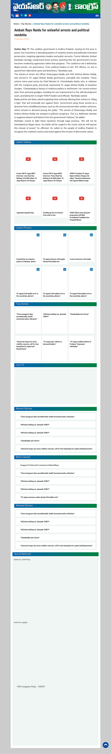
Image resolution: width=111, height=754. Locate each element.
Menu (97, 16)
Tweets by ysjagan (20, 622)
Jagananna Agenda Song (25, 213)
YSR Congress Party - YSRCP (31, 686)
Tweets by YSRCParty (22, 560)
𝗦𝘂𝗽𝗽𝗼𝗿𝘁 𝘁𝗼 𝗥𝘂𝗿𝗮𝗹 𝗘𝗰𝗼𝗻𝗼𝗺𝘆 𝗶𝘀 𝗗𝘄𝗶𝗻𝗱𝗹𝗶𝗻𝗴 (39, 465)
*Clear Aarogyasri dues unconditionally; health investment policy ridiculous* (26, 316)
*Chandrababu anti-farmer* (79, 314)
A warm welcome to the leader (80, 259)
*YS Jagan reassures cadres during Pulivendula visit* (39, 497)
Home (16, 24)
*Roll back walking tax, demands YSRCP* (35, 425)
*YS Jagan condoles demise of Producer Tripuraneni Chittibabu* (80, 344)
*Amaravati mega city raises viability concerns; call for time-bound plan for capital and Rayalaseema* (56, 449)
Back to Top (106, 745)
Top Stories (26, 24)
